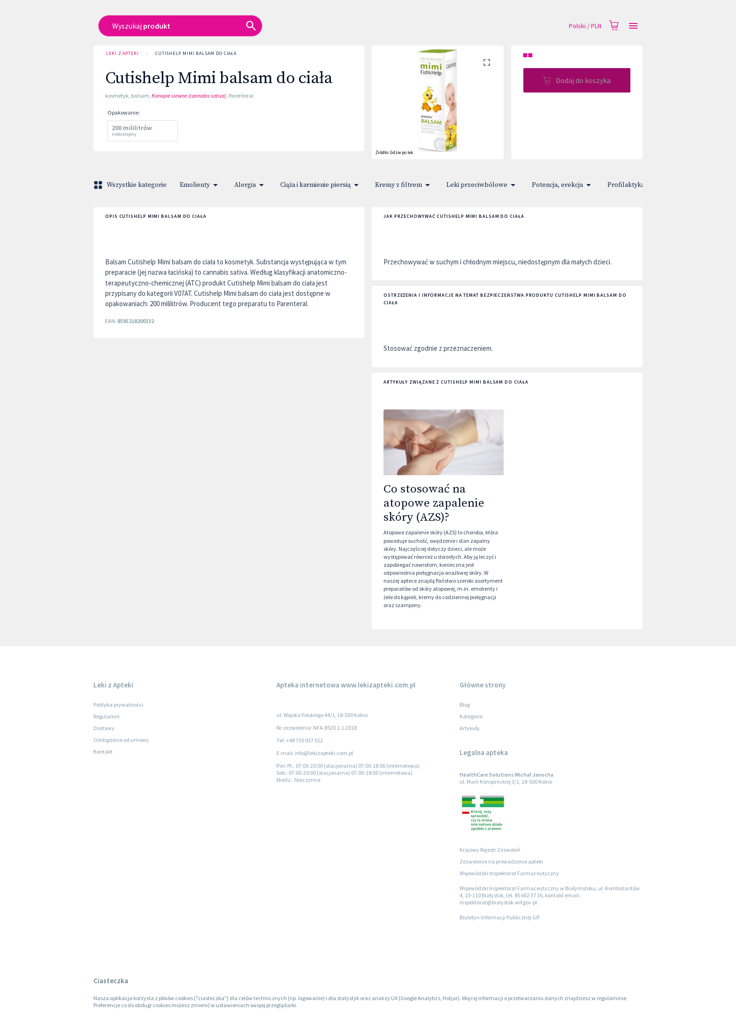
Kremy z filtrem (404, 185)
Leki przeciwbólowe (482, 185)
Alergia (251, 185)
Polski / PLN (585, 26)
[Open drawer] (633, 26)
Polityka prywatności (118, 704)
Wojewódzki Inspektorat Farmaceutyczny (509, 873)
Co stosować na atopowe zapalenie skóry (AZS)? (433, 503)
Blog (465, 704)
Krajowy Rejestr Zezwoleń (490, 849)
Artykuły (470, 728)
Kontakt (103, 751)
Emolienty (200, 185)
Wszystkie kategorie (131, 185)
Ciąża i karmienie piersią (321, 185)
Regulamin (106, 716)
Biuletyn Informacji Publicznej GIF (500, 917)
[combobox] (301, 26)
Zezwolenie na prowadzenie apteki (501, 861)
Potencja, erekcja (563, 185)
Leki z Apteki (122, 54)
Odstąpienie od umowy (121, 739)
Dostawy (104, 728)
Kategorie (471, 716)
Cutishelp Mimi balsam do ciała (196, 54)
